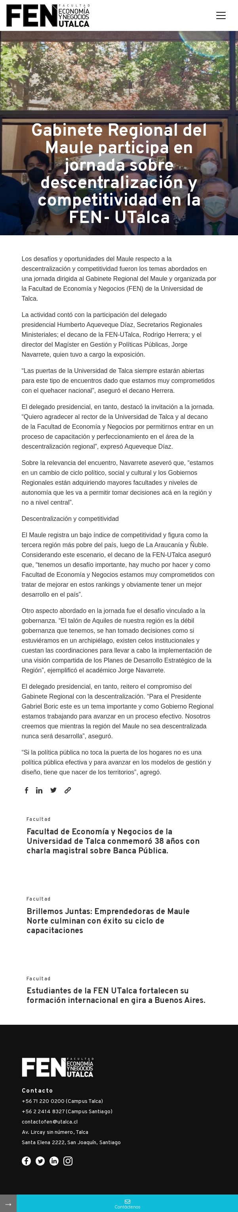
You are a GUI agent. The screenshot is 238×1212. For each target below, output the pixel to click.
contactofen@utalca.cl (50, 1122)
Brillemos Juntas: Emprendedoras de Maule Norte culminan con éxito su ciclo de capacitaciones (108, 921)
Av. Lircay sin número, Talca (55, 1132)
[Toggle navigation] (221, 15)
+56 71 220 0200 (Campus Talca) (62, 1101)
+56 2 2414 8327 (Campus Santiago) (67, 1111)
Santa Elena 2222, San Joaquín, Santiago (71, 1142)
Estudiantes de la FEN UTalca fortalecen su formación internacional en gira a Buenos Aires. (116, 996)
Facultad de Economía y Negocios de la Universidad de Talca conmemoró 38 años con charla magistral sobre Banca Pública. (113, 842)
